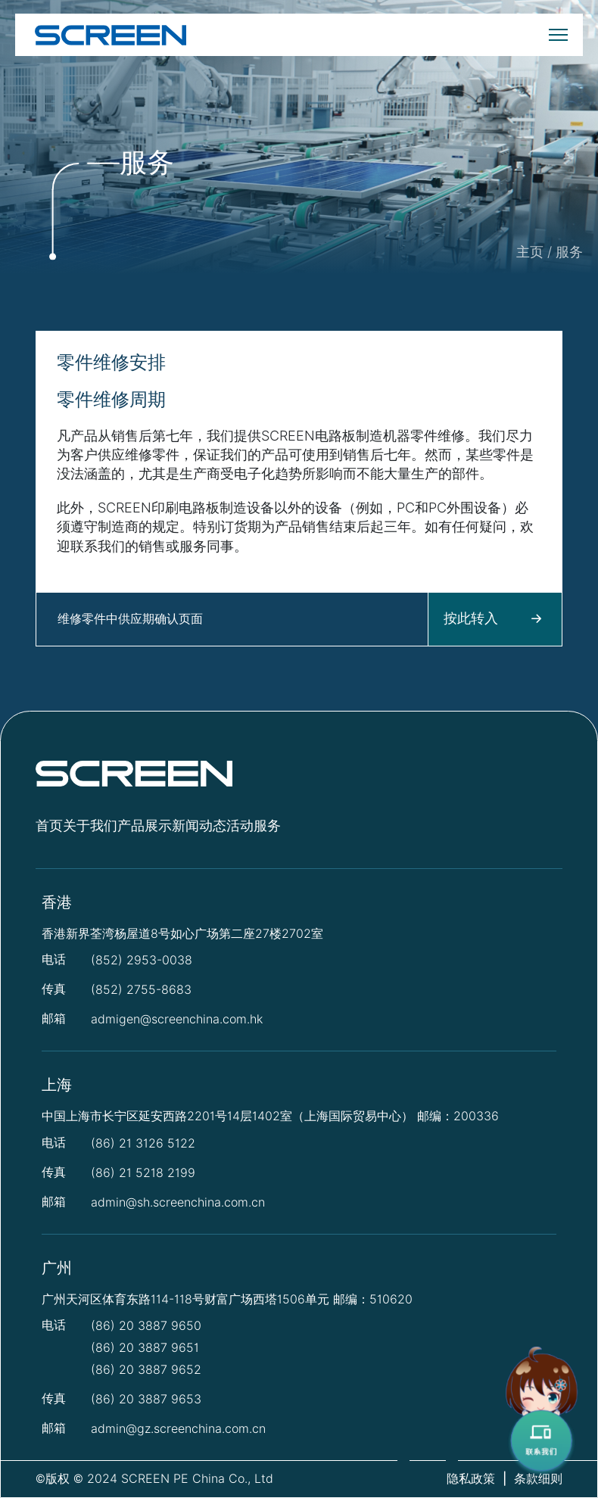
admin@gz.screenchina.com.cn (178, 1429)
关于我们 (90, 825)
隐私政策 (471, 1479)
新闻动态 (199, 825)
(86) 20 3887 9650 (146, 1326)
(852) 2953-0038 (141, 960)
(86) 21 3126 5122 (143, 1143)
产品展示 (144, 825)
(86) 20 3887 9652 (146, 1370)
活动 (240, 825)
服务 (569, 252)
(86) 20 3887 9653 (146, 1399)
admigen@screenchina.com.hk (177, 1019)
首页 (49, 825)
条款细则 (538, 1479)
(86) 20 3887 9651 (145, 1348)
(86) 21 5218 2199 (143, 1173)
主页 (529, 252)
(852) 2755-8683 (141, 990)
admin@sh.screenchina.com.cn (178, 1202)
